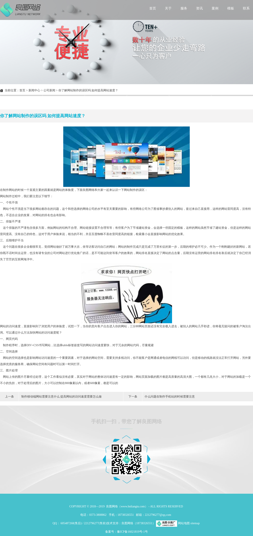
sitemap (195, 523)
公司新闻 (49, 90)
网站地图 (184, 523)
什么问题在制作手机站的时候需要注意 (170, 396)
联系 (246, 8)
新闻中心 (34, 90)
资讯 (199, 8)
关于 (168, 8)
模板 (230, 8)
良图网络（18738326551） (138, 523)
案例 (215, 8)
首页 (152, 8)
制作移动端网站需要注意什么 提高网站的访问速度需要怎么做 (61, 396)
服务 (183, 8)
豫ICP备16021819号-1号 (132, 531)
